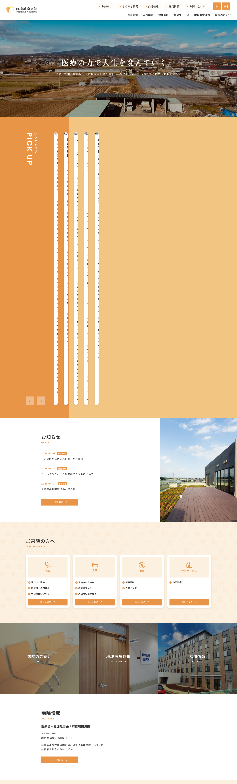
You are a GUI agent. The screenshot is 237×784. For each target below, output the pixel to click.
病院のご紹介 (224, 11)
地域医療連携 (206, 11)
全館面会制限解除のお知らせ (58, 273)
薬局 (81, 700)
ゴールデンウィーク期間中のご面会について (67, 258)
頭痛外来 (112, 694)
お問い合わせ (209, 5)
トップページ (49, 658)
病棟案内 (144, 664)
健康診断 (172, 11)
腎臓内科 (112, 672)
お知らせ (155, 5)
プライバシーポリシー (182, 699)
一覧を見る (57, 287)
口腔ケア (144, 681)
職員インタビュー (85, 672)
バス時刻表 (57, 546)
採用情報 (196, 5)
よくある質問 (169, 5)
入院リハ (144, 668)
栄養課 (82, 704)
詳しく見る (45, 387)
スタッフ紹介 (83, 668)
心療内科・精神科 (117, 689)
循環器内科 (113, 668)
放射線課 (83, 688)
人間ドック (131, 373)
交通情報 (184, 5)
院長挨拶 (80, 664)
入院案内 (158, 11)
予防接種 (112, 698)
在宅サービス (188, 11)
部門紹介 (80, 677)
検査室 (82, 692)
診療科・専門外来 (40, 373)
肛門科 (111, 681)
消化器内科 (113, 677)
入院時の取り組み (87, 378)
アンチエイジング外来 (119, 711)
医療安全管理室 (87, 708)
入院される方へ (86, 367)
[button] (30, 185)
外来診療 (144, 11)
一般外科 (112, 685)
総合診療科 (113, 664)
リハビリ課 (84, 696)
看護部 (82, 681)
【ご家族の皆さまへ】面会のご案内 (62, 243)
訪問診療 (177, 367)
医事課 (82, 684)
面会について (85, 373)
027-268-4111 (79, 753)
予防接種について (40, 378)
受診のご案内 (38, 367)
